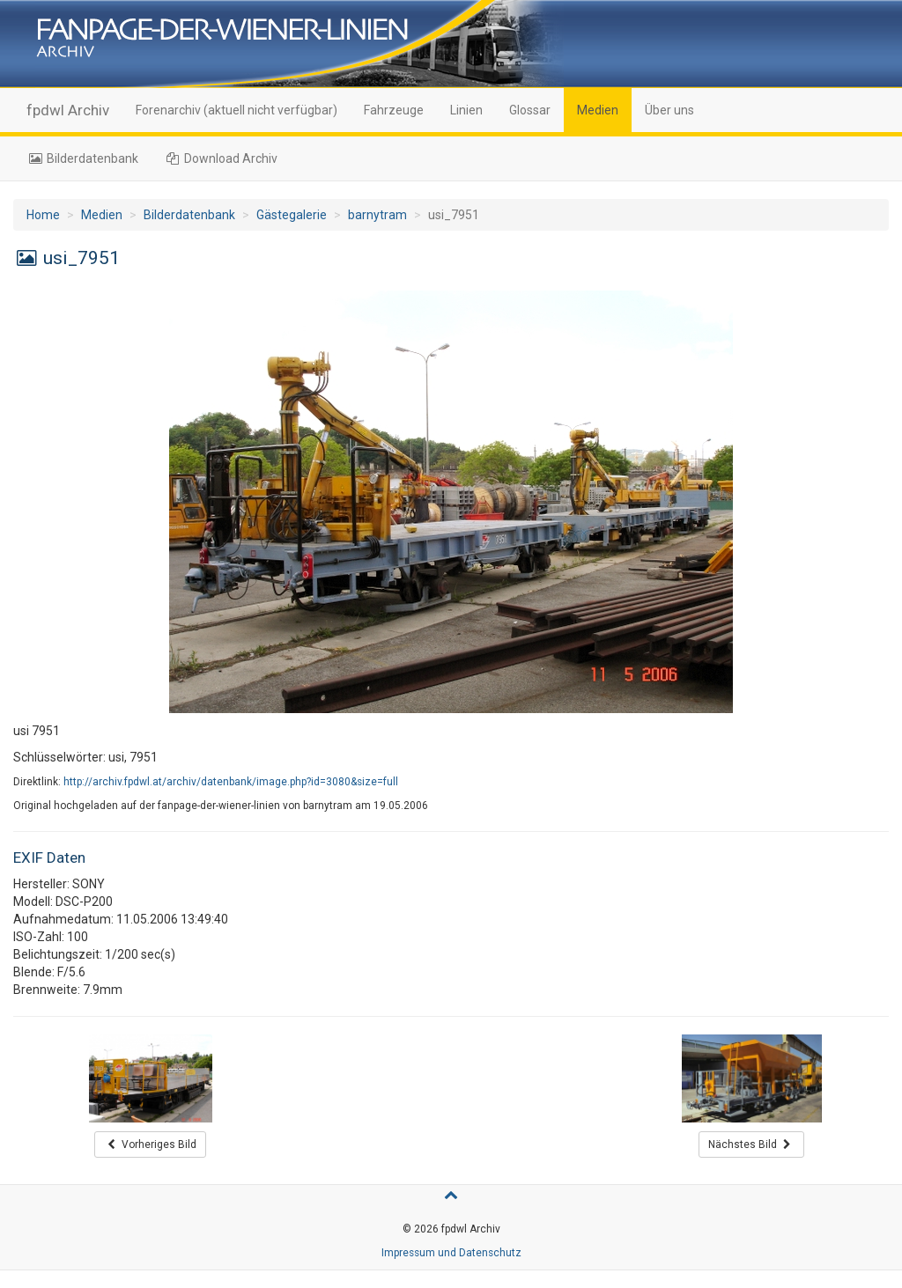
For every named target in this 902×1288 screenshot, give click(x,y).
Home (43, 215)
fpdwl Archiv (67, 110)
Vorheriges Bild (150, 1144)
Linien (466, 110)
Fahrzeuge (394, 110)
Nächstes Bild (751, 1144)
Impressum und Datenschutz (451, 1253)
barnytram (377, 215)
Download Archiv (221, 158)
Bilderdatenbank (82, 158)
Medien (597, 110)
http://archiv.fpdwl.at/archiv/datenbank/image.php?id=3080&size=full (230, 782)
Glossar (530, 110)
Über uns (669, 110)
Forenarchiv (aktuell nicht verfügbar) (236, 110)
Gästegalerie (291, 215)
